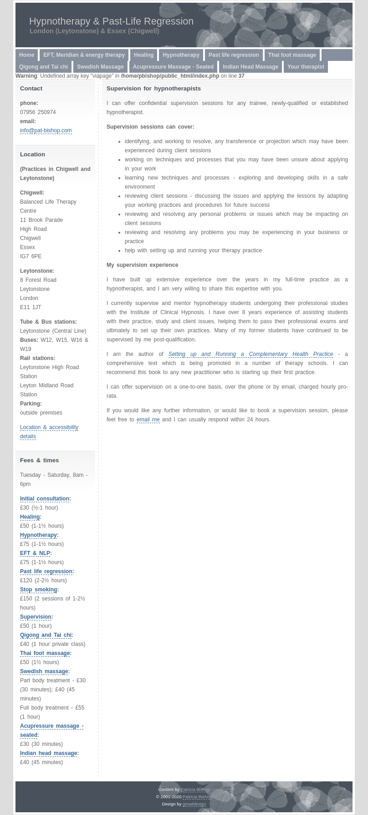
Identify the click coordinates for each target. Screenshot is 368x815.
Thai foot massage (292, 55)
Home (26, 55)
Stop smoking (38, 589)
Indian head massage (48, 753)
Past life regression (234, 55)
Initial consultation (44, 498)
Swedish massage (44, 671)
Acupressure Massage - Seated (173, 67)
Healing (143, 55)
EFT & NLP (35, 553)
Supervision (35, 617)
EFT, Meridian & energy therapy (84, 55)
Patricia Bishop (195, 789)
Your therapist (305, 67)
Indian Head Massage (250, 67)
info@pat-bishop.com (46, 130)
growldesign (194, 803)
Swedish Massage (100, 67)
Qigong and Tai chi (43, 67)
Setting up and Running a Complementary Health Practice (251, 354)
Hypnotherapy (181, 55)
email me (148, 419)
